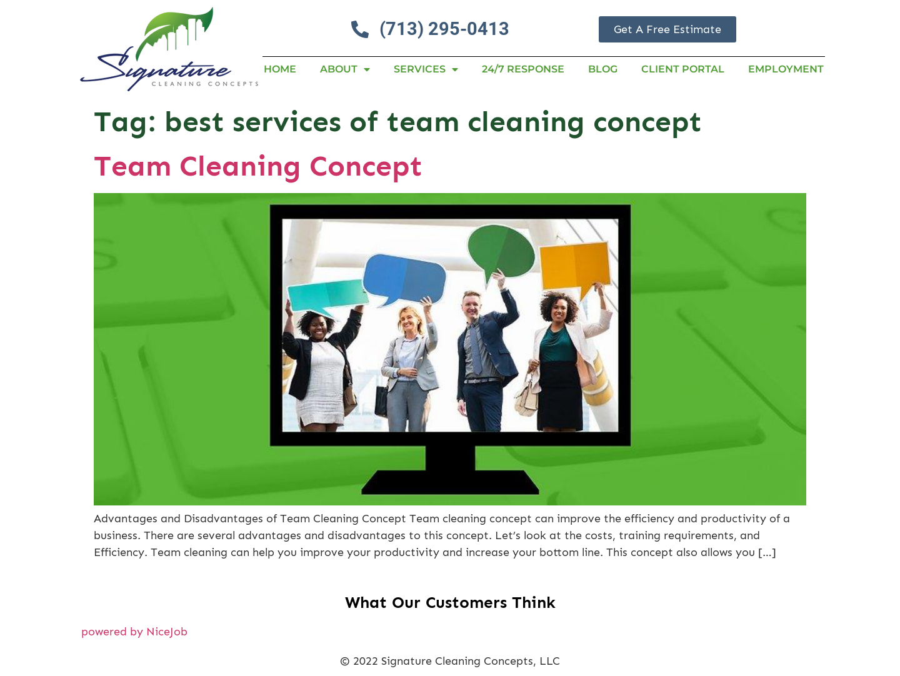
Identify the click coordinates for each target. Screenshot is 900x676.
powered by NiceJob (134, 632)
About (345, 69)
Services (426, 69)
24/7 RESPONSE (523, 69)
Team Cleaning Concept (258, 166)
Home (280, 69)
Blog (603, 69)
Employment (786, 69)
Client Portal (682, 69)
